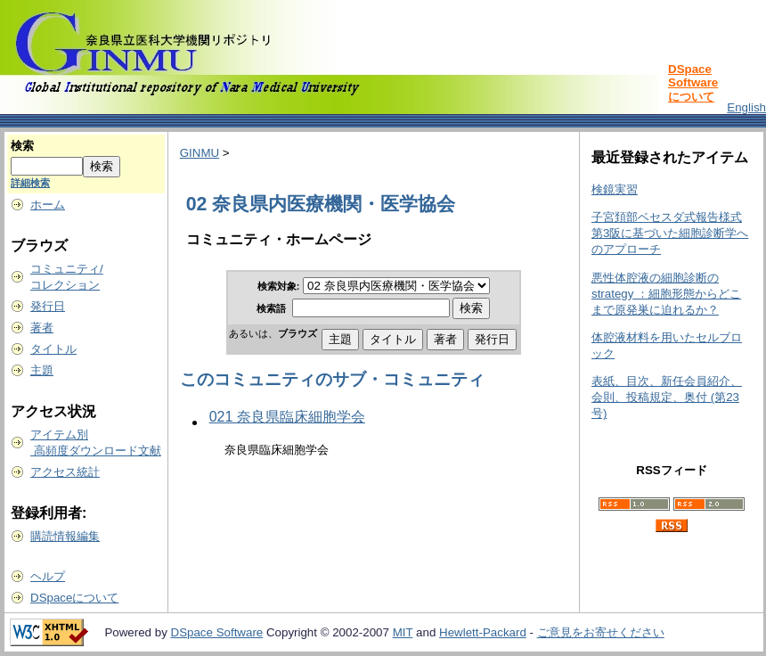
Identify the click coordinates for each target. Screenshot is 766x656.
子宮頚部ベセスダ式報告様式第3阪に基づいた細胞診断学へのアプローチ (669, 233)
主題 (41, 370)
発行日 (47, 306)
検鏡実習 (614, 189)
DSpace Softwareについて (693, 82)
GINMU (199, 153)
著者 (41, 327)
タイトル (53, 349)
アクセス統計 (65, 472)
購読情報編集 (65, 536)
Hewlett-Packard (482, 632)
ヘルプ (47, 576)
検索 (22, 145)
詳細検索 (30, 182)
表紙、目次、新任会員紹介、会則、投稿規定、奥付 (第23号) (666, 397)
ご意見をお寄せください (600, 632)
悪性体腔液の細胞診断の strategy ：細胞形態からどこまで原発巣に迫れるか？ (666, 293)
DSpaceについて (74, 597)
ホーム (47, 204)
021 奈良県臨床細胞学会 (287, 416)
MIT (403, 632)
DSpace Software (217, 632)
